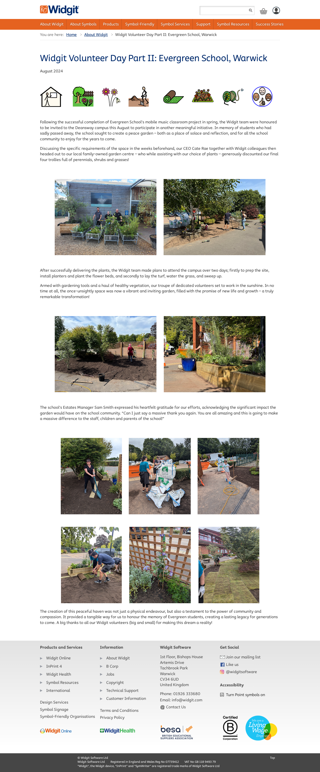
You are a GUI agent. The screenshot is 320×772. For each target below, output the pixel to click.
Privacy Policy (112, 717)
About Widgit (52, 24)
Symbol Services (175, 24)
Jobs (110, 674)
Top (272, 758)
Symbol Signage (54, 709)
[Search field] (227, 10)
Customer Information (126, 698)
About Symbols (83, 24)
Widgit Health (58, 674)
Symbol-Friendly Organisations (67, 716)
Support (203, 24)
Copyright (115, 682)
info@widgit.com (187, 700)
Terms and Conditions (119, 710)
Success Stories (270, 24)
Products (111, 24)
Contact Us (173, 707)
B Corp (112, 666)
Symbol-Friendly (139, 24)
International (58, 690)
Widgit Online (58, 658)
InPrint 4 (54, 666)
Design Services (54, 702)
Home (71, 34)
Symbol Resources (233, 24)
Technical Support (122, 690)
